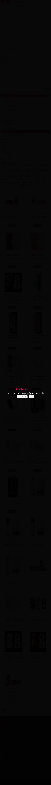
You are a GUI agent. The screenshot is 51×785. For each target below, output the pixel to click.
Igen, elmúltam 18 (22, 397)
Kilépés (31, 397)
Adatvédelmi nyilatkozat (25, 394)
